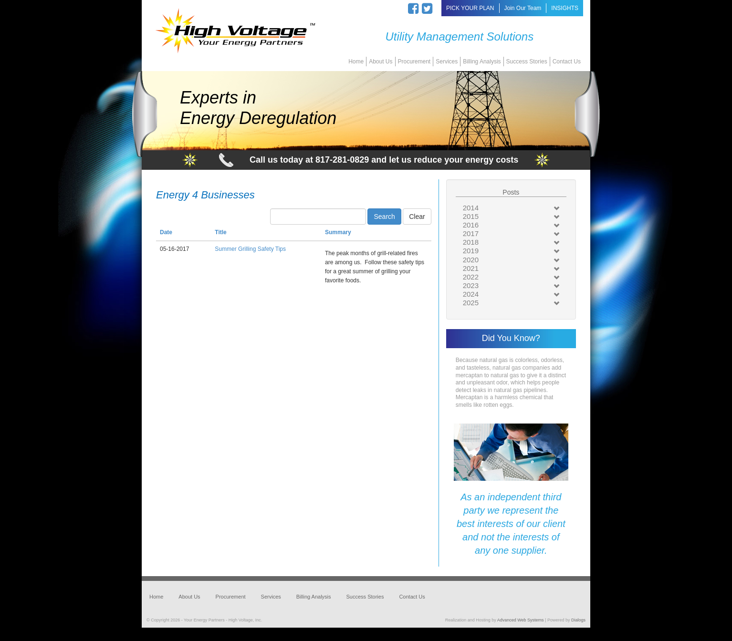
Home (356, 61)
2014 (471, 208)
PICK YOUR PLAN (470, 8)
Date (166, 232)
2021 (471, 268)
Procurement (414, 61)
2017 (471, 233)
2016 (471, 225)
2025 (471, 303)
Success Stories (526, 61)
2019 (471, 251)
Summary (338, 232)
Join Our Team (523, 8)
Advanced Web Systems (520, 620)
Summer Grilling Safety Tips (250, 249)
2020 (471, 260)
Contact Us (567, 61)
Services (447, 61)
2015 (471, 216)
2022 (471, 277)
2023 (471, 285)
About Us (380, 61)
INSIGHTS (564, 8)
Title (220, 232)
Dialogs (578, 620)
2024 (471, 294)
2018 (471, 242)
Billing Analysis (482, 61)
